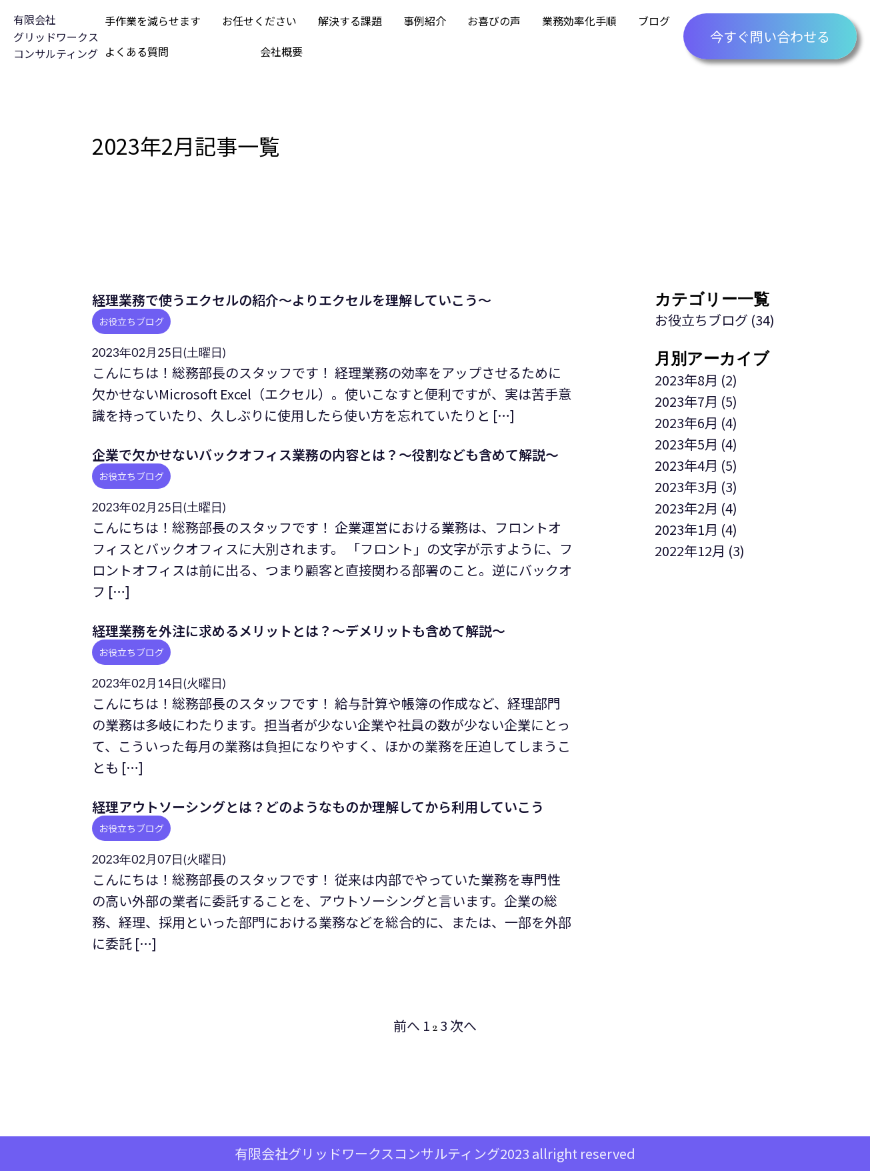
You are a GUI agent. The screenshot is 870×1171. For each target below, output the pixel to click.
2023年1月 (686, 529)
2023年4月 (686, 465)
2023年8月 (686, 379)
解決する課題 (350, 21)
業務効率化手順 (579, 21)
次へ (463, 1025)
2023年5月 (686, 443)
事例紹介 (424, 21)
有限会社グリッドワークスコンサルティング (56, 36)
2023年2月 (686, 507)
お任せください (259, 21)
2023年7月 (686, 401)
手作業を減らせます (153, 21)
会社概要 (281, 51)
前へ (406, 1025)
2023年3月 (686, 486)
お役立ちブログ (131, 321)
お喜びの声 (494, 21)
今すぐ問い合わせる (770, 36)
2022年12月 (690, 550)
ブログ (654, 21)
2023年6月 (686, 422)
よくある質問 (137, 51)
